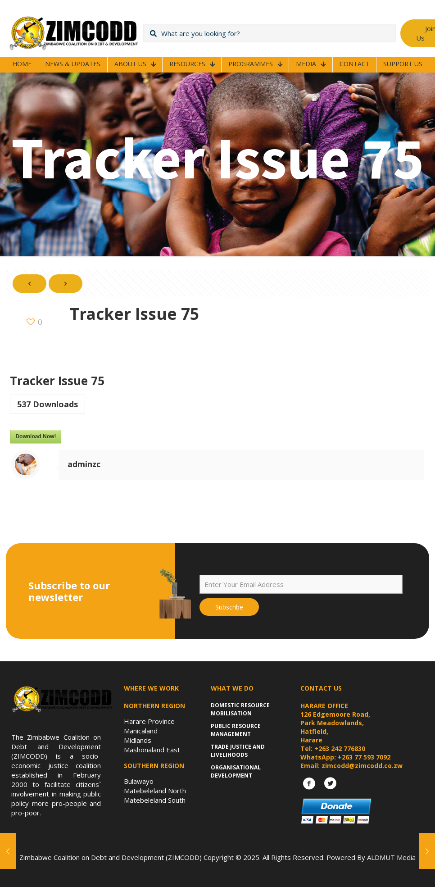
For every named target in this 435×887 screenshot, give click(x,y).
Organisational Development (236, 771)
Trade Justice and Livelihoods (238, 751)
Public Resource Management (236, 730)
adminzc (84, 464)
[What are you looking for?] (269, 33)
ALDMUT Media (391, 857)
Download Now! (35, 436)
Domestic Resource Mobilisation (240, 709)
